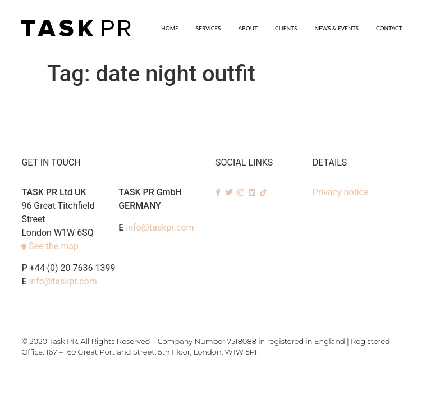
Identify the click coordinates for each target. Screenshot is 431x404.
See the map (54, 246)
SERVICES (208, 28)
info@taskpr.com (63, 281)
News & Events (336, 28)
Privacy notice (341, 192)
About (248, 28)
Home (169, 28)
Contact (389, 28)
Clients (286, 28)
